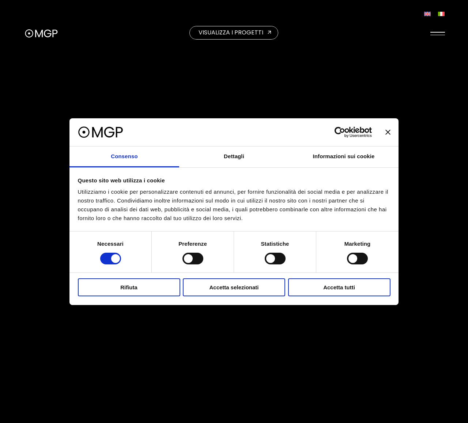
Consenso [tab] (124, 156)
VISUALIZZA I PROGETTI (231, 32)
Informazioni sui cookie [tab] (344, 156)
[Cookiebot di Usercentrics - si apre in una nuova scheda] (340, 132)
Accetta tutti (339, 287)
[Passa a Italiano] (441, 14)
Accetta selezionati (233, 287)
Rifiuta (128, 287)
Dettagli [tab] (234, 156)
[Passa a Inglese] (427, 14)
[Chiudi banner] (387, 132)
